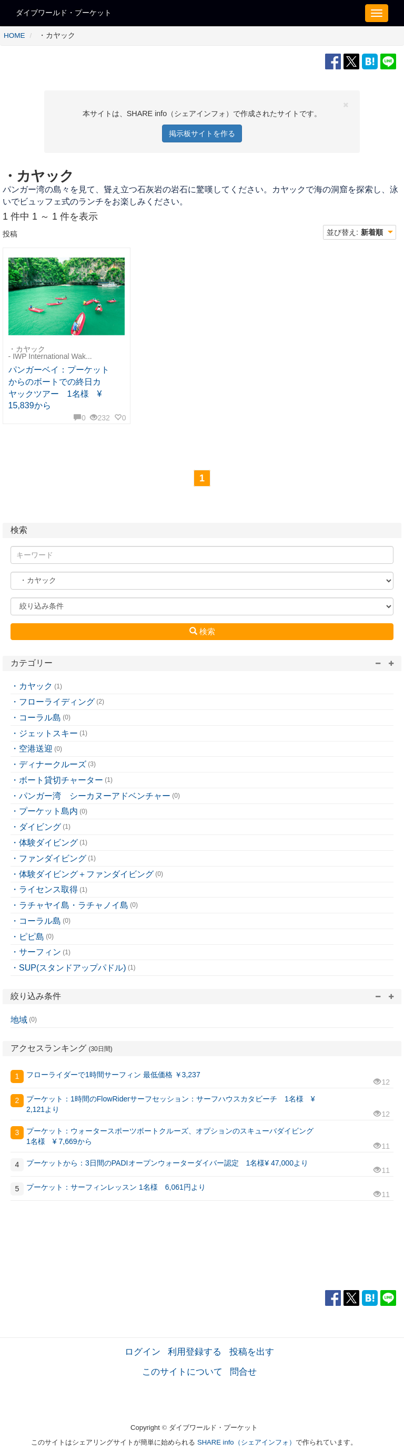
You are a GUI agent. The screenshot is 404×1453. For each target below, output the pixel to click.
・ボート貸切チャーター (57, 780)
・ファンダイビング (48, 858)
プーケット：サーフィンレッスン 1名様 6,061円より (116, 1187)
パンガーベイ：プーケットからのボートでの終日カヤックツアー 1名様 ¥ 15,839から (58, 387)
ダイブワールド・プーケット (64, 12)
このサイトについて (182, 1371)
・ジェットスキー (44, 733)
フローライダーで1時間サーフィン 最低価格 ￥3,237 (113, 1074)
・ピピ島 (27, 936)
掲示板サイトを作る (202, 133)
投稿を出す (251, 1351)
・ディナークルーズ (48, 764)
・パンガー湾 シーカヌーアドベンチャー (90, 795)
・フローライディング (53, 701)
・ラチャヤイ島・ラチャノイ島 (69, 905)
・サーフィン (36, 951)
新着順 (372, 232)
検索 (202, 631)
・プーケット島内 (44, 811)
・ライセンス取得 (44, 889)
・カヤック (32, 686)
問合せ (243, 1371)
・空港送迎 (32, 748)
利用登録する (194, 1351)
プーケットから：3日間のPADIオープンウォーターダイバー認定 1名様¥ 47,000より (167, 1163)
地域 (19, 1019)
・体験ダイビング (44, 842)
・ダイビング (36, 826)
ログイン (142, 1351)
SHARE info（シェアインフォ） (246, 1442)
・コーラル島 (36, 717)
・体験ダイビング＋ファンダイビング (82, 874)
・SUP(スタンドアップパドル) (68, 967)
